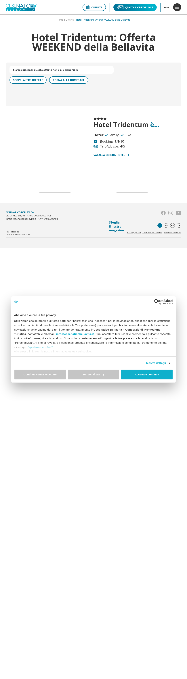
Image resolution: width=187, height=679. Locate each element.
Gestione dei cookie (152, 232)
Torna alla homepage (69, 80)
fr (172, 225)
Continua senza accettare (40, 374)
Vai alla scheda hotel (111, 155)
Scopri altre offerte (28, 80)
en (166, 225)
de (179, 225)
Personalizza (93, 374)
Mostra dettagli (156, 362)
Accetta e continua (147, 374)
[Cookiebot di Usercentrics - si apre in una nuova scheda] (157, 301)
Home (60, 19)
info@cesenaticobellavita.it (75, 333)
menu (172, 7)
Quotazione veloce (135, 7)
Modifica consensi (172, 232)
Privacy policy (134, 232)
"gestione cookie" (40, 347)
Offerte (94, 7)
